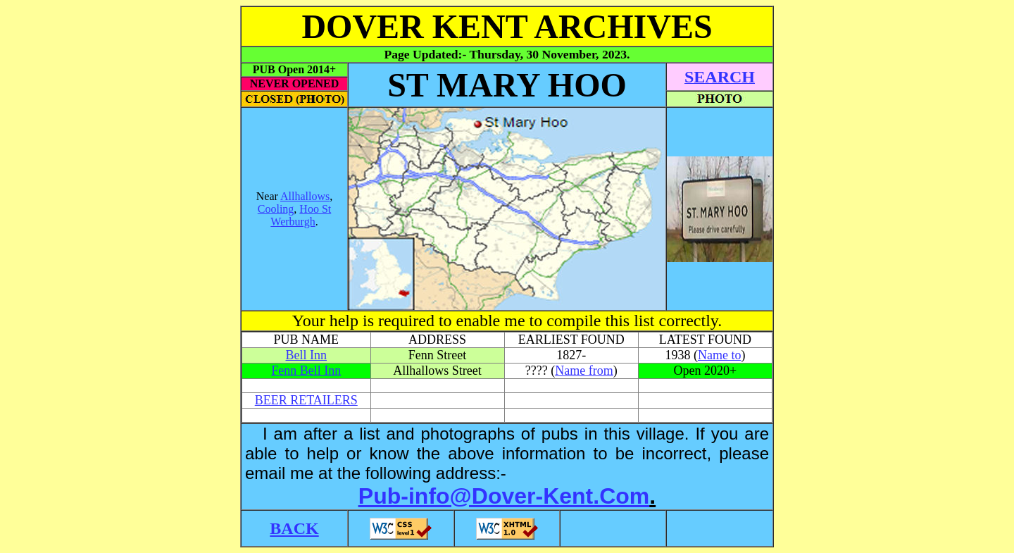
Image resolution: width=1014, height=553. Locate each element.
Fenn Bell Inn (306, 371)
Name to (719, 355)
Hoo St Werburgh (300, 215)
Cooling (276, 209)
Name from (584, 371)
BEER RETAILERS (306, 400)
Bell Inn (306, 355)
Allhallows (305, 196)
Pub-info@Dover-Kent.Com (503, 496)
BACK (294, 528)
